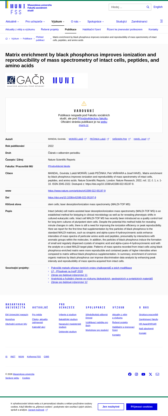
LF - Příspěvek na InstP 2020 (67, 271)
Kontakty (153, 29)
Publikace (70, 29)
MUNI (21, 356)
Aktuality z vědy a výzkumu (20, 29)
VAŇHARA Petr (121, 139)
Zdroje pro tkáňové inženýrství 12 (69, 282)
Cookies (26, 378)
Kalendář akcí (38, 327)
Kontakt (142, 333)
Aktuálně (40, 307)
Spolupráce (95, 307)
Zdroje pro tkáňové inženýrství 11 (69, 275)
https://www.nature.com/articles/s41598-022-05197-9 (76, 190)
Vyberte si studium (67, 314)
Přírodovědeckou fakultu (92, 118)
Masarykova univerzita (15, 306)
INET (12, 356)
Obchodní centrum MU (16, 324)
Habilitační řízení (91, 29)
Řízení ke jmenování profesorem (125, 29)
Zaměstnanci (139, 21)
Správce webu (12, 378)
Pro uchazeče (67, 306)
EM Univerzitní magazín (16, 314)
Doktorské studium (68, 331)
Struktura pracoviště (148, 314)
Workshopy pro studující (97, 330)
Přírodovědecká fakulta (59, 166)
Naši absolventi (146, 328)
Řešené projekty (50, 29)
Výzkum (118, 307)
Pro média (37, 314)
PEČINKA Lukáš (99, 139)
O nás (144, 307)
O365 (46, 356)
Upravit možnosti (38, 411)
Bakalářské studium (68, 319)
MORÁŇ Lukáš (78, 139)
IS (6, 356)
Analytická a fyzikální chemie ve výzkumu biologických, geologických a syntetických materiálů (102, 278)
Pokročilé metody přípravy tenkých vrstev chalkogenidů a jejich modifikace (91, 268)
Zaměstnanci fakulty (148, 319)
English (158, 6)
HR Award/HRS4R (147, 324)
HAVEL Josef (142, 139)
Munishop (10, 319)
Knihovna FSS (34, 356)
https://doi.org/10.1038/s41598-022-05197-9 (72, 197)
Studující (121, 21)
